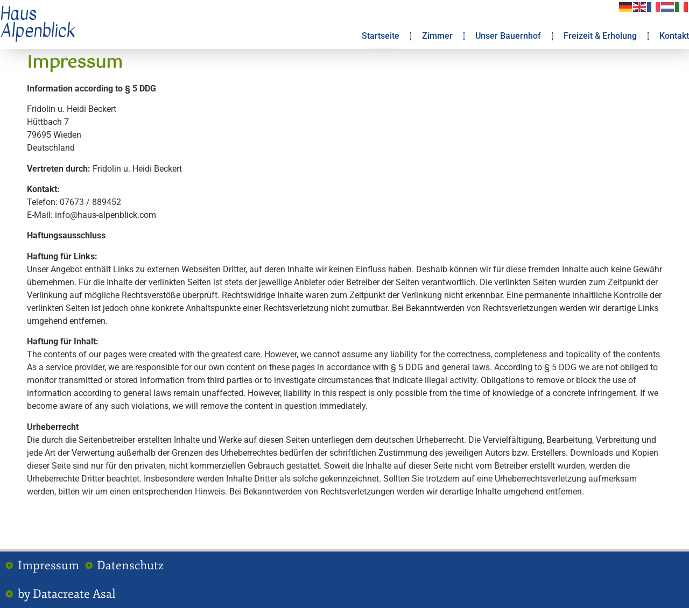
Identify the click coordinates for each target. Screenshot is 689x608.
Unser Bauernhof (508, 36)
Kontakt (674, 36)
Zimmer (437, 36)
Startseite (380, 36)
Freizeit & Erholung (600, 36)
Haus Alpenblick (37, 22)
